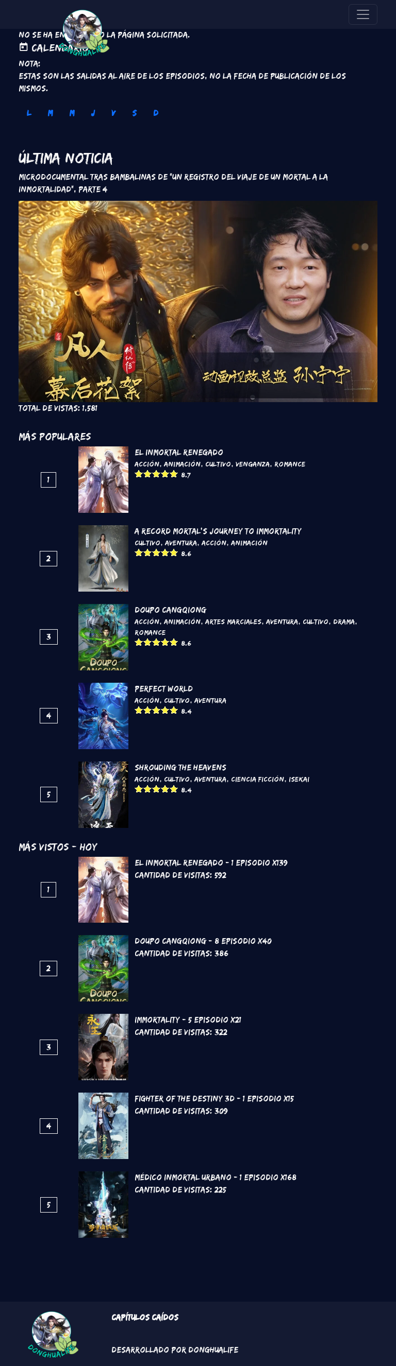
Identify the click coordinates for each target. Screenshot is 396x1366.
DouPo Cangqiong (170, 610)
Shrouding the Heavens (180, 767)
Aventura (181, 543)
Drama (344, 621)
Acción (147, 464)
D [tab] (155, 113)
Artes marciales (233, 621)
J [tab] (93, 113)
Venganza (253, 464)
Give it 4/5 (165, 473)
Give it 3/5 (156, 473)
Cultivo (218, 464)
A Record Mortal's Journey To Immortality (218, 531)
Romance (289, 464)
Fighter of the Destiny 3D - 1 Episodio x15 (214, 1098)
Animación (182, 464)
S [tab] (134, 113)
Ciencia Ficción (257, 779)
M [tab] (50, 113)
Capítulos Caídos (144, 1317)
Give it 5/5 (174, 473)
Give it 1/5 (139, 473)
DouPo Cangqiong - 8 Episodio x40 (203, 941)
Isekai (299, 779)
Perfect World (164, 688)
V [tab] (113, 113)
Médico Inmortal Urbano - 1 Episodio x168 (215, 1177)
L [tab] (29, 113)
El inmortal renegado (179, 452)
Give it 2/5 (147, 473)
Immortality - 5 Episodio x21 (188, 1019)
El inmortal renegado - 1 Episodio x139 (211, 862)
